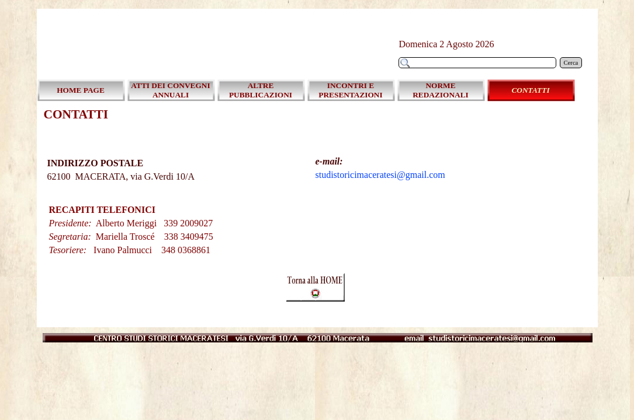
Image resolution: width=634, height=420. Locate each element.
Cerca (571, 63)
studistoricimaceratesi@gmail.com (380, 175)
